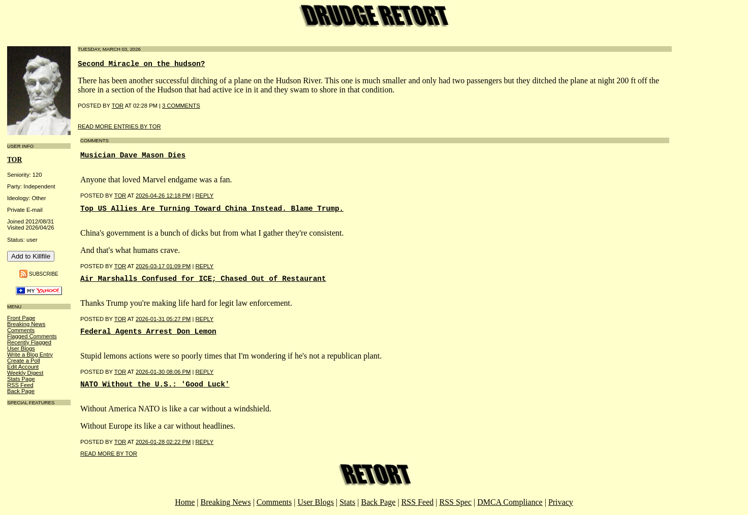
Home (185, 502)
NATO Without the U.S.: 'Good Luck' (155, 384)
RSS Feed (20, 385)
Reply (204, 195)
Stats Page (21, 379)
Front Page (21, 318)
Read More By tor (108, 453)
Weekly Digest (25, 373)
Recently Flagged (29, 342)
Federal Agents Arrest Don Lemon (148, 332)
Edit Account (23, 367)
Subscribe (43, 273)
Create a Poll (23, 361)
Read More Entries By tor (119, 126)
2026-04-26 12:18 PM (163, 195)
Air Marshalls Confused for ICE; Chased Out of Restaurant (203, 279)
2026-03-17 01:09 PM (163, 266)
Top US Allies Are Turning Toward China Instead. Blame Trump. (212, 209)
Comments (21, 330)
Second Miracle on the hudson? (141, 64)
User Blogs (21, 348)
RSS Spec (455, 502)
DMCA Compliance (509, 502)
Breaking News (26, 324)
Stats (347, 502)
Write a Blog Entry (30, 354)
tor (14, 160)
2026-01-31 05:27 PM (163, 319)
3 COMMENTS (181, 106)
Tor (117, 106)
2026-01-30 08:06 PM (163, 372)
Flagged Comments (32, 336)
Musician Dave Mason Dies (132, 155)
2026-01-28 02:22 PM (163, 442)
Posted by (97, 195)
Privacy (560, 502)
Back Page (21, 391)
